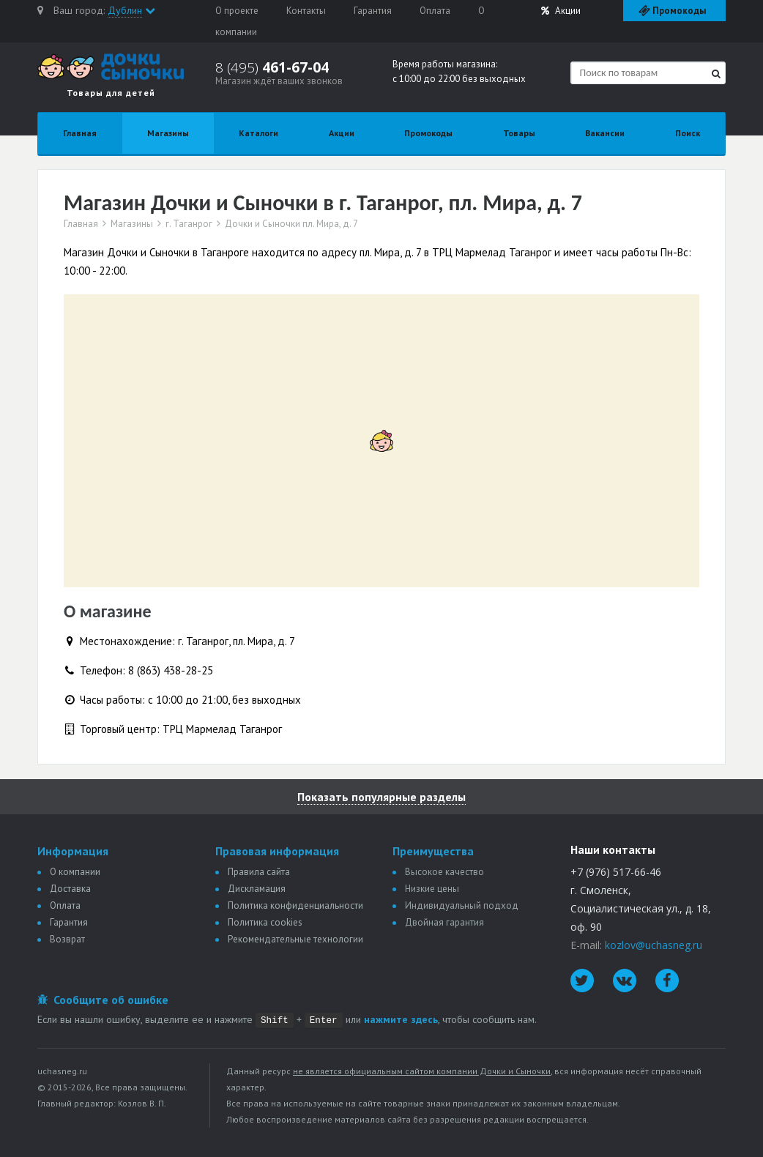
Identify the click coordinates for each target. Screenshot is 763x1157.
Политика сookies (265, 922)
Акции (561, 10)
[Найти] (716, 74)
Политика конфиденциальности (295, 905)
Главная (80, 132)
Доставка (70, 888)
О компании (75, 872)
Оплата (435, 10)
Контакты (306, 10)
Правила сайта (259, 872)
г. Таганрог (188, 224)
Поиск (687, 132)
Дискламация (257, 888)
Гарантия (373, 10)
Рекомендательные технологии (295, 939)
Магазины (168, 132)
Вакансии (605, 132)
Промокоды (428, 132)
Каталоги (258, 132)
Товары (519, 132)
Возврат (67, 939)
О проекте (236, 10)
